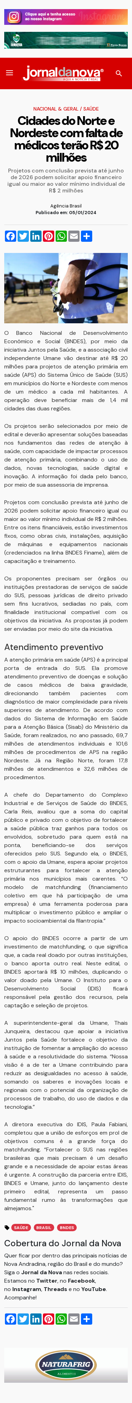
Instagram (26, 1289)
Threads (56, 1289)
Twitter (46, 1280)
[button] (9, 73)
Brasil (43, 1228)
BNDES (67, 1228)
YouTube (93, 1289)
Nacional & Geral (55, 109)
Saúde (91, 109)
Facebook (81, 1280)
